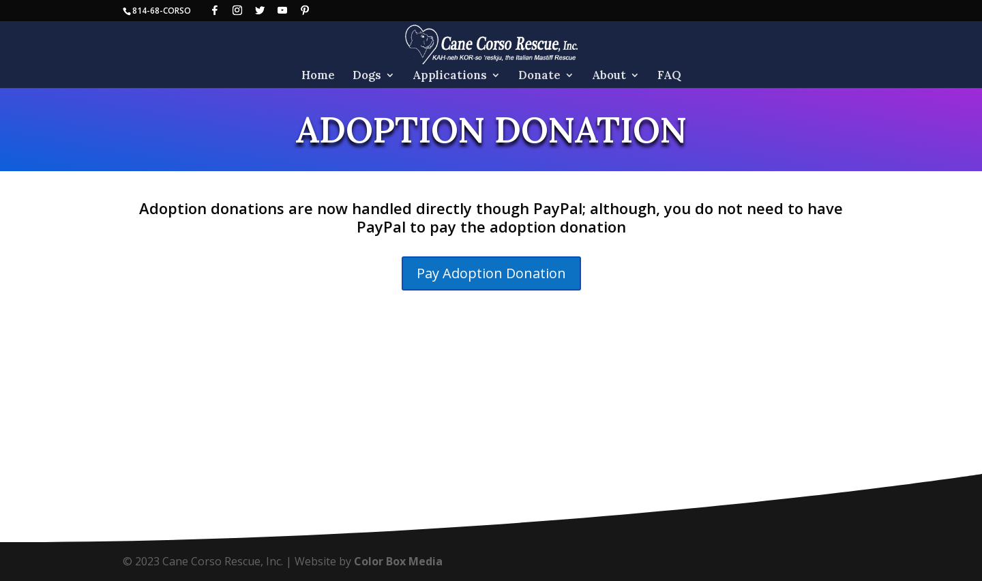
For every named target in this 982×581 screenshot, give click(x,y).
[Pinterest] (305, 10)
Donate (539, 76)
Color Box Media (398, 561)
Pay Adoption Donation (491, 273)
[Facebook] (215, 10)
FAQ (669, 76)
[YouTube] (282, 10)
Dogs (367, 76)
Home (318, 76)
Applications (450, 76)
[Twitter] (260, 10)
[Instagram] (237, 10)
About (609, 76)
